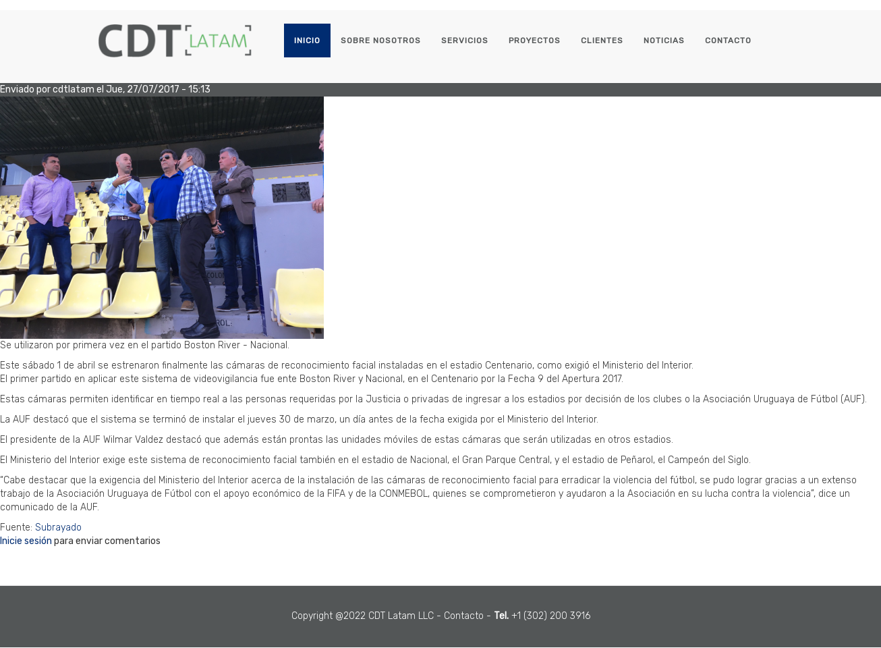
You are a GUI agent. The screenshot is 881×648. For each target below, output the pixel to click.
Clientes (602, 40)
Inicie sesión (26, 541)
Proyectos (535, 40)
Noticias (664, 40)
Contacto (728, 40)
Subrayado (58, 527)
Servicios (464, 40)
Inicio (307, 40)
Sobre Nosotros (381, 40)
